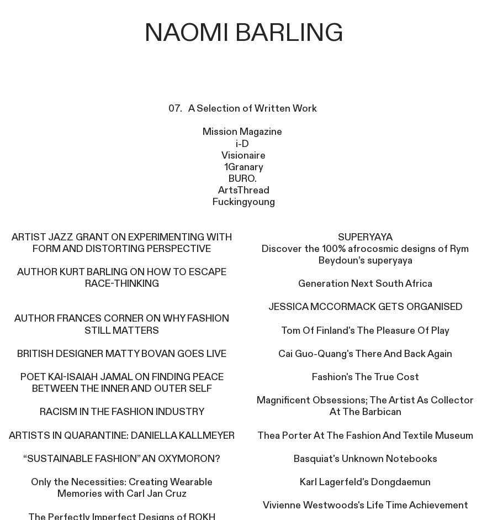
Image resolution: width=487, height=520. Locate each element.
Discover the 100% (305, 249)
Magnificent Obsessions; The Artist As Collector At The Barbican (365, 406)
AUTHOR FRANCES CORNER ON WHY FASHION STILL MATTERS (121, 324)
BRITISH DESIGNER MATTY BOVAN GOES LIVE (121, 354)
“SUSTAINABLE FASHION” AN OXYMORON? (121, 459)
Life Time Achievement (416, 505)
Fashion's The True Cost (365, 377)
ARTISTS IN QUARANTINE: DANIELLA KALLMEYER (122, 435)
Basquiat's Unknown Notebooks (365, 459)
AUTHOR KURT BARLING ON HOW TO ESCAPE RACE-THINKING (121, 278)
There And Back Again (402, 354)
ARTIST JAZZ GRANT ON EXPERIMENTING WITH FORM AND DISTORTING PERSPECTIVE (122, 243)
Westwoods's (333, 505)
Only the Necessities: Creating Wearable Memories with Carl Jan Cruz (122, 488)
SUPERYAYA (365, 237)
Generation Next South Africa (365, 283)
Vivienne (283, 505)
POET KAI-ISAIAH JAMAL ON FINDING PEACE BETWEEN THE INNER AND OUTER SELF (122, 383)
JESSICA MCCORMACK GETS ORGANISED (365, 307)
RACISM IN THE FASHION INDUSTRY (122, 412)
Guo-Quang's (324, 354)
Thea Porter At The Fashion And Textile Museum (365, 435)
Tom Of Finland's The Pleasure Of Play (365, 330)
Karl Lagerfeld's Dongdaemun (365, 482)
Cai (286, 354)
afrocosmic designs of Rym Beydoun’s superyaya (394, 255)
